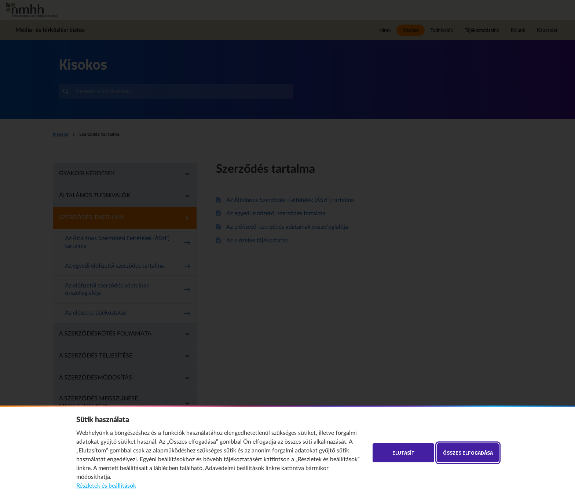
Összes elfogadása (468, 452)
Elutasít (403, 452)
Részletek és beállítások (106, 486)
